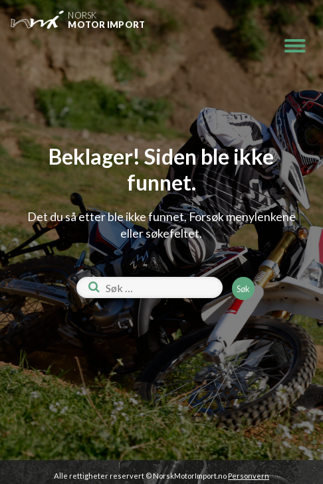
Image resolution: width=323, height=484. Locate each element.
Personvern (248, 475)
